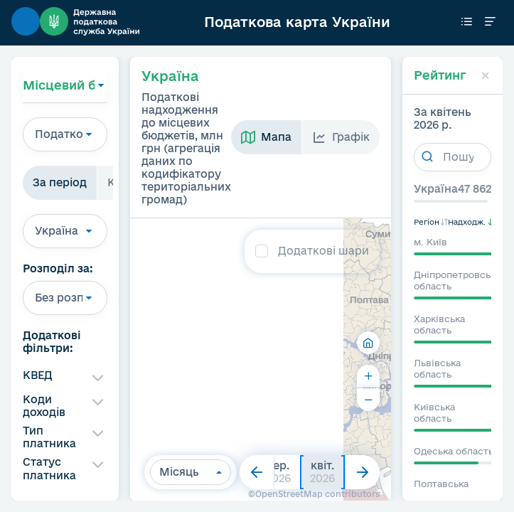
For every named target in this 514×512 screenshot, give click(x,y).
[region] (251, 359)
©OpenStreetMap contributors (314, 493)
